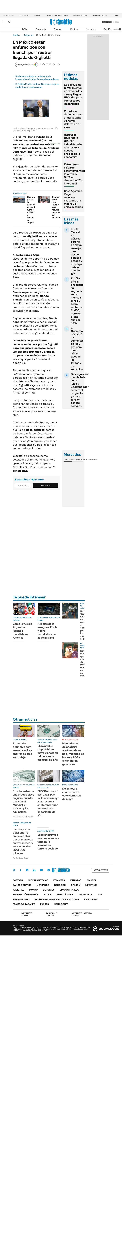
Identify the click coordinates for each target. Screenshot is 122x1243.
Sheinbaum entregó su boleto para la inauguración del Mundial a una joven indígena (37, 78)
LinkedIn (34, 870)
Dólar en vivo (24, 15)
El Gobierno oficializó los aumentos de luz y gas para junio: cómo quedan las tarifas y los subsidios (77, 348)
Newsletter (115, 29)
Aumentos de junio (100, 15)
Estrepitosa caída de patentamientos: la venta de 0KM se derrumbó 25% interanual (74, 174)
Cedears (93, 460)
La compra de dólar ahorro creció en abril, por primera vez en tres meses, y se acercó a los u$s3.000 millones (23, 841)
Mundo (33, 889)
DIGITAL (27, 914)
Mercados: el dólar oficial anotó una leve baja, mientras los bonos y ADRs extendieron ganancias (73, 754)
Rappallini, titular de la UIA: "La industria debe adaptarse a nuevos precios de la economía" (73, 146)
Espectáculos (65, 894)
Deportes (28, 35)
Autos (47, 894)
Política (74, 29)
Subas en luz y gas (80, 15)
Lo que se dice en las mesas (57, 15)
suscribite (107, 22)
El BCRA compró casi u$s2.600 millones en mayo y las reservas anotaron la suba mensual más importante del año (48, 803)
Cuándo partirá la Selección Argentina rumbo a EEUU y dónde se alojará (32, 210)
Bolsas (75, 460)
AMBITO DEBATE (81, 914)
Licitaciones (61, 904)
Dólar (25, 29)
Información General (26, 894)
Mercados (43, 885)
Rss (100, 894)
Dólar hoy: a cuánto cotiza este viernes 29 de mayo (72, 794)
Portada (18, 880)
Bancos (115, 15)
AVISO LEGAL (91, 899)
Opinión (107, 29)
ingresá (116, 22)
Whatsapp (48, 870)
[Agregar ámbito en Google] (26, 64)
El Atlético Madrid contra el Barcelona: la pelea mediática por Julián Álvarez (37, 85)
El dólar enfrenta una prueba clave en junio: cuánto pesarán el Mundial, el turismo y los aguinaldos (23, 801)
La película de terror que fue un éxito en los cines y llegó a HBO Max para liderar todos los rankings (73, 94)
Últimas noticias (38, 880)
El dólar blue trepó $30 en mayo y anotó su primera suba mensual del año (47, 753)
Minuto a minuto (71, 739)
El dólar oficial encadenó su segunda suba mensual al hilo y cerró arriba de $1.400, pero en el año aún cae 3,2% (77, 301)
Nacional (18, 889)
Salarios (37, 15)
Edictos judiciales (24, 904)
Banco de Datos (22, 885)
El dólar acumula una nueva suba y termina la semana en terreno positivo (48, 841)
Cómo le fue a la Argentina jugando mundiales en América (23, 630)
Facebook (20, 870)
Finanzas (58, 29)
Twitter (14, 870)
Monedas (68, 460)
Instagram (27, 870)
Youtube (41, 870)
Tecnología (86, 894)
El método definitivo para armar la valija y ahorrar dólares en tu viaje (73, 119)
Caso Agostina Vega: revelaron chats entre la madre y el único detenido (73, 199)
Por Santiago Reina (20, 858)
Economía (41, 29)
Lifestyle (91, 885)
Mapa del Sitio (21, 899)
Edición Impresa (69, 889)
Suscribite (45, 485)
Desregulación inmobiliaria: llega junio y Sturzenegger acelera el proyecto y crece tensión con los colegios (80, 390)
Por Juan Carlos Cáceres (23, 816)
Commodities (84, 460)
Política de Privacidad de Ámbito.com (57, 899)
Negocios (90, 29)
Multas (44, 904)
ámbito (16, 35)
